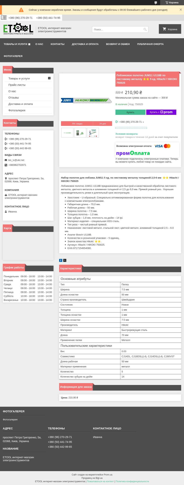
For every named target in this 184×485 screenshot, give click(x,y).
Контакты (57, 44)
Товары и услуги (15, 44)
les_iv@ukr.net (16, 160)
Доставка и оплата (85, 44)
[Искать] (145, 29)
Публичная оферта (150, 44)
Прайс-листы (17, 84)
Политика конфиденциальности (132, 481)
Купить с (161, 112)
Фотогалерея (13, 56)
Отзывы (13, 97)
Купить (130, 112)
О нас (39, 44)
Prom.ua (108, 474)
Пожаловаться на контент (100, 481)
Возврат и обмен (118, 44)
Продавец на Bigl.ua (92, 478)
